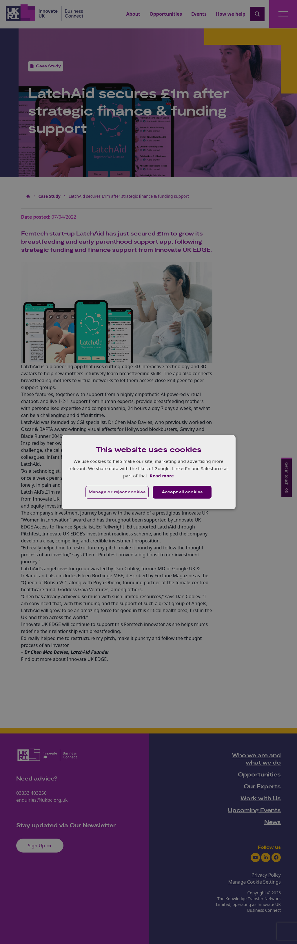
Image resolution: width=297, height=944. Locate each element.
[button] (117, 492)
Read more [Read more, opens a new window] (162, 476)
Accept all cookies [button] (182, 492)
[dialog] (149, 472)
